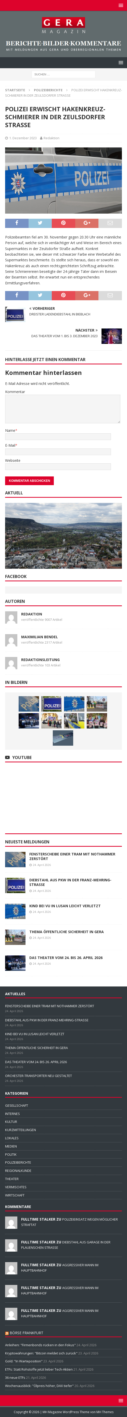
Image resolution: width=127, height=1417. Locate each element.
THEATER (12, 1178)
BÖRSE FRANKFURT (26, 1332)
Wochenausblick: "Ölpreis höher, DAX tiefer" (39, 1385)
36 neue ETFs (15, 1377)
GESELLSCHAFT (16, 1105)
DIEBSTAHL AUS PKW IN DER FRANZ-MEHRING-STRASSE (70, 882)
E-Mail (10, 445)
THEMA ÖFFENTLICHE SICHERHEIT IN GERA (66, 931)
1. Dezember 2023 (23, 138)
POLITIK (11, 1154)
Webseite (12, 460)
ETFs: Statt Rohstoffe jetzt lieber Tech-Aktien (39, 1369)
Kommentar (15, 391)
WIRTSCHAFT (14, 1195)
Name (10, 430)
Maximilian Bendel (39, 636)
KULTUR (11, 1121)
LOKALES (12, 1138)
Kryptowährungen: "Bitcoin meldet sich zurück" (41, 1353)
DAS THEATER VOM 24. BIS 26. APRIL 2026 (66, 957)
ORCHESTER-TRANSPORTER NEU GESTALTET (38, 1075)
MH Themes (104, 1412)
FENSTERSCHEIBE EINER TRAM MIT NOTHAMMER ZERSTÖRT (72, 856)
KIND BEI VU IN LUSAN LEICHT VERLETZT (65, 905)
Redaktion (51, 138)
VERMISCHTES (16, 1187)
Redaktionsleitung (40, 659)
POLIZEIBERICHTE (18, 1162)
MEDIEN (11, 1146)
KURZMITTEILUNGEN (20, 1129)
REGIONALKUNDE (18, 1170)
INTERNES (12, 1113)
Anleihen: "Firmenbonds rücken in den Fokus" (40, 1345)
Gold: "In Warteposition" (24, 1361)
